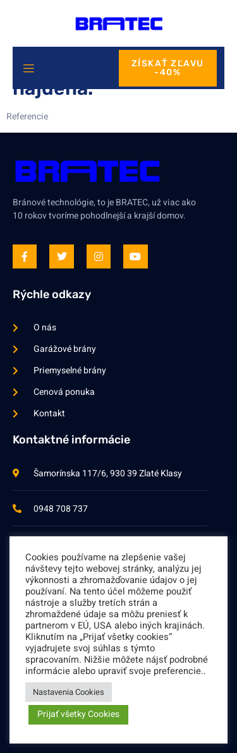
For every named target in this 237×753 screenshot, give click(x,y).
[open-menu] (28, 69)
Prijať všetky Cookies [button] (78, 714)
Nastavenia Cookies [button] (68, 692)
